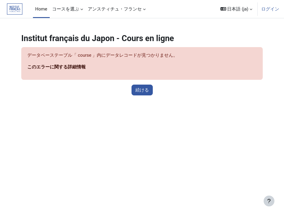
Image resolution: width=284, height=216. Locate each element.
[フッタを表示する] (269, 201)
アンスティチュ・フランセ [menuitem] (115, 9)
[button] (236, 9)
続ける (142, 90)
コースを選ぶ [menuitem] (65, 9)
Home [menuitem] (41, 9)
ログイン (270, 9)
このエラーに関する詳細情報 (56, 67)
